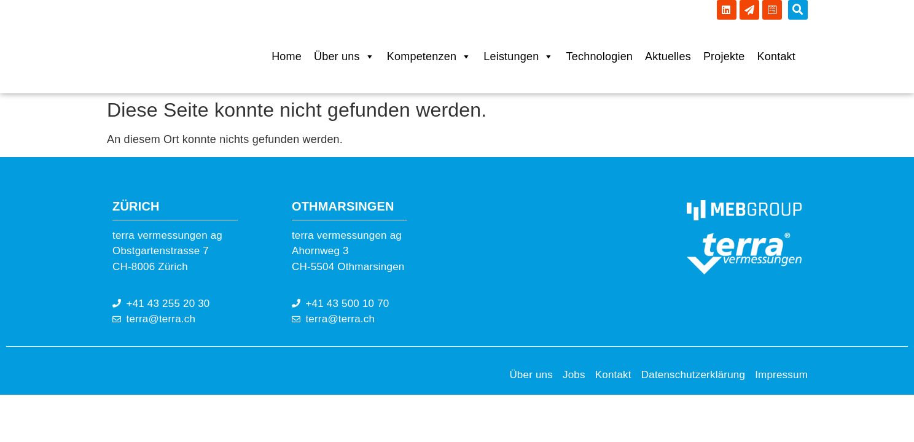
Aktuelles (668, 56)
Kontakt (776, 56)
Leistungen (518, 56)
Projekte (724, 56)
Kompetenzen (429, 56)
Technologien (599, 56)
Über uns (344, 56)
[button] (798, 10)
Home (286, 56)
